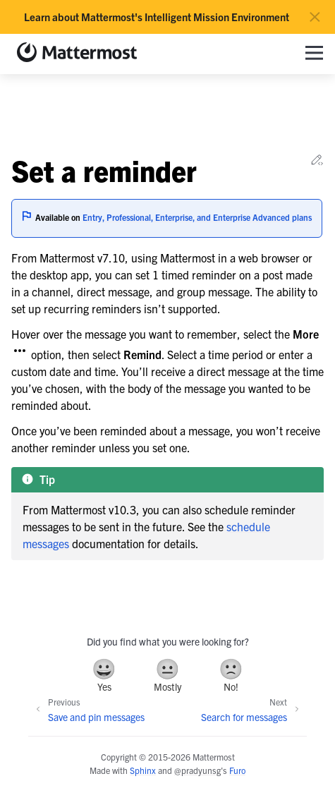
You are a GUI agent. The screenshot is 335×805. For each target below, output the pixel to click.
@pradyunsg (197, 770)
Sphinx (143, 770)
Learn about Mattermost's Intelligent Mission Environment (156, 17)
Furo (237, 770)
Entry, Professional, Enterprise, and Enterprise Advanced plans (197, 217)
